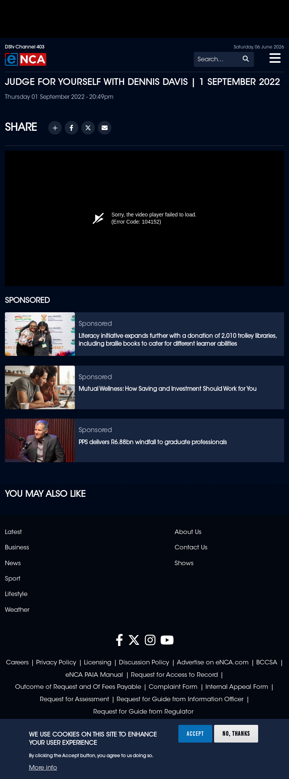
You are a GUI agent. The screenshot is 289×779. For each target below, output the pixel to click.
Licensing (97, 663)
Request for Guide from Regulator (143, 712)
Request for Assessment (74, 700)
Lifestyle (16, 594)
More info (43, 768)
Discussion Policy (144, 663)
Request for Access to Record (174, 675)
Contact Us (191, 548)
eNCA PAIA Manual (94, 675)
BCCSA (266, 663)
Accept (195, 733)
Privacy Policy (56, 663)
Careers (17, 663)
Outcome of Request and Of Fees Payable (78, 687)
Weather (17, 610)
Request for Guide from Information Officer (180, 700)
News (13, 564)
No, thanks (236, 733)
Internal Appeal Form (236, 687)
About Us (188, 532)
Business (17, 548)
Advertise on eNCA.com (213, 663)
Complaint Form (173, 687)
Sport (12, 579)
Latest (13, 532)
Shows (184, 564)
